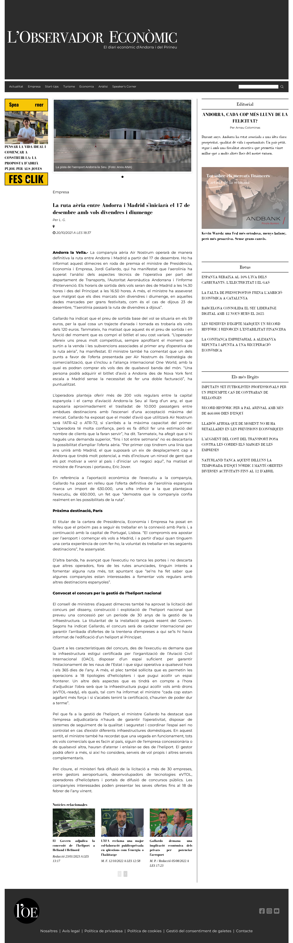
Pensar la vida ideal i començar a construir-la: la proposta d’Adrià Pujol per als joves (25, 158)
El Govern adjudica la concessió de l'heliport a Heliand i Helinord (74, 845)
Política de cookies (144, 931)
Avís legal (71, 931)
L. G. (62, 220)
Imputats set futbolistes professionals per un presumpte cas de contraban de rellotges (244, 392)
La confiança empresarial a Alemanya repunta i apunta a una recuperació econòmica (239, 344)
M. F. (104, 861)
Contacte (244, 931)
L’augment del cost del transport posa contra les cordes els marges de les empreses (240, 444)
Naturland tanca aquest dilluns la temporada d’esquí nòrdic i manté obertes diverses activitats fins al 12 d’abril (242, 465)
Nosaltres (49, 931)
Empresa (61, 192)
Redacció (59, 856)
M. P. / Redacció (160, 861)
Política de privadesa (103, 931)
